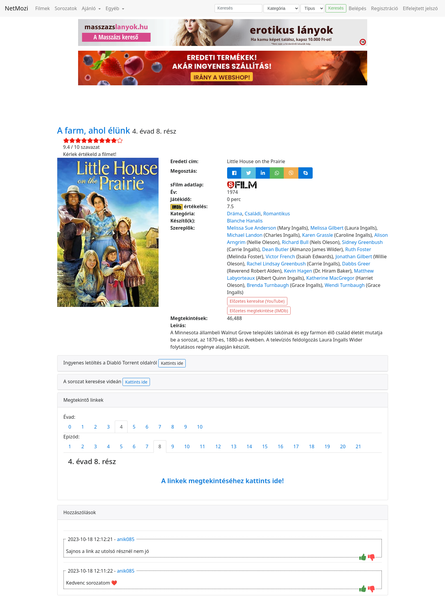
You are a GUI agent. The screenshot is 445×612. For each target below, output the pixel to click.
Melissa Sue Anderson (251, 228)
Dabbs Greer (356, 263)
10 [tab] (199, 427)
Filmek (42, 8)
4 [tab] (121, 427)
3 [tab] (108, 427)
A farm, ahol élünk (94, 130)
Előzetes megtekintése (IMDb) (259, 310)
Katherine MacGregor (330, 278)
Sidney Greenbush (362, 242)
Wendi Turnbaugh (345, 285)
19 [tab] (327, 446)
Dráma (234, 213)
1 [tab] (82, 427)
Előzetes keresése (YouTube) (257, 301)
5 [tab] (134, 427)
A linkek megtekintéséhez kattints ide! (222, 480)
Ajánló (89, 8)
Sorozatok (66, 8)
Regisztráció (384, 8)
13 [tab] (233, 446)
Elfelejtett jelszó (420, 8)
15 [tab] (264, 446)
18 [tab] (311, 446)
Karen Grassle (317, 235)
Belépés (357, 8)
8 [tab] (172, 427)
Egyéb (113, 8)
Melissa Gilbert (326, 228)
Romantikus (276, 213)
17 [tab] (296, 446)
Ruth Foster (358, 249)
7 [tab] (160, 427)
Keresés (335, 8)
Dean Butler (275, 249)
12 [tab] (218, 446)
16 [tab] (280, 446)
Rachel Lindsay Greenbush (276, 263)
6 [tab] (146, 427)
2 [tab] (95, 427)
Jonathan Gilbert (354, 256)
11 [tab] (202, 446)
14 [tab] (249, 446)
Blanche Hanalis (245, 220)
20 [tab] (342, 446)
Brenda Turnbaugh (268, 285)
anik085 (125, 539)
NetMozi (16, 8)
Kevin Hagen (298, 271)
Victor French (280, 256)
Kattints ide (172, 363)
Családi (253, 213)
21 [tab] (358, 446)
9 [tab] (185, 427)
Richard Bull (295, 242)
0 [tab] (70, 427)
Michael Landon (245, 235)
